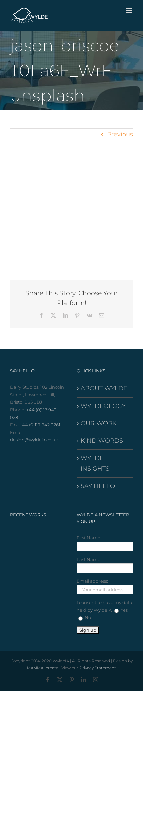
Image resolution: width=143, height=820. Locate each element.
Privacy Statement (97, 667)
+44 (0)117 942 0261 (40, 424)
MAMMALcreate (42, 667)
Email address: (92, 581)
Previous (120, 134)
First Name (88, 537)
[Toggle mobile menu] (129, 10)
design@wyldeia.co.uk (34, 439)
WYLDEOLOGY (103, 406)
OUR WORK (99, 423)
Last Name (88, 559)
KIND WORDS (102, 440)
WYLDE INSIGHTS (95, 463)
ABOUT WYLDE (104, 388)
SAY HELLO (98, 486)
